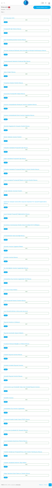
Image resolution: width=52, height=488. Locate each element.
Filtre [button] (2, 12)
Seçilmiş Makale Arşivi (42, 7)
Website (41, 484)
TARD (2, 485)
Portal (45, 484)
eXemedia (18, 485)
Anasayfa (3, 9)
